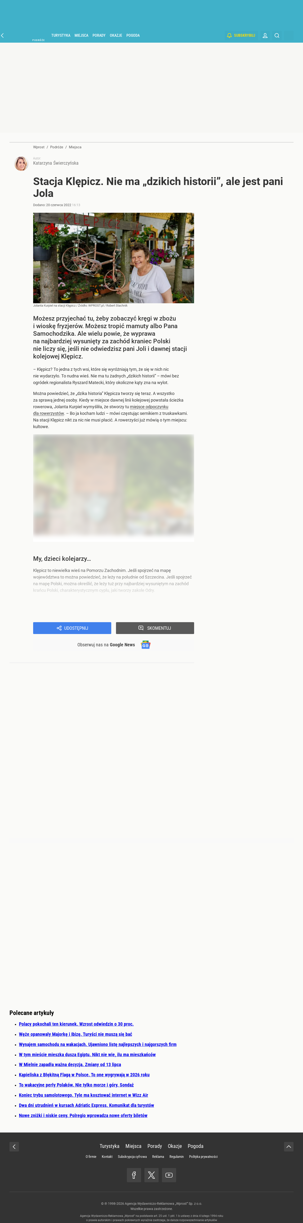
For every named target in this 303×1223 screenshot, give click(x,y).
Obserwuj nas (106, 645)
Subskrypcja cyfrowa (132, 1157)
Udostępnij (76, 628)
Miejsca (81, 35)
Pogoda (133, 35)
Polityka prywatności (203, 1157)
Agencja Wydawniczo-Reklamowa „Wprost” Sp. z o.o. (163, 1203)
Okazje (116, 35)
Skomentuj (159, 628)
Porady (99, 35)
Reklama (158, 1157)
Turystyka (60, 35)
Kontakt (107, 1157)
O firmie (91, 1157)
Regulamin (176, 1157)
